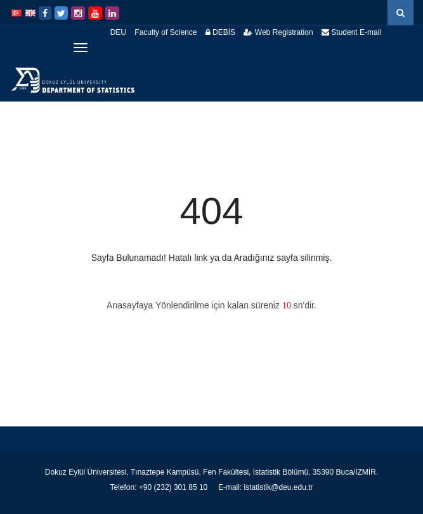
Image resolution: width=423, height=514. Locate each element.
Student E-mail (351, 32)
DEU (118, 32)
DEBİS (220, 32)
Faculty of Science (165, 32)
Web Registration (278, 32)
